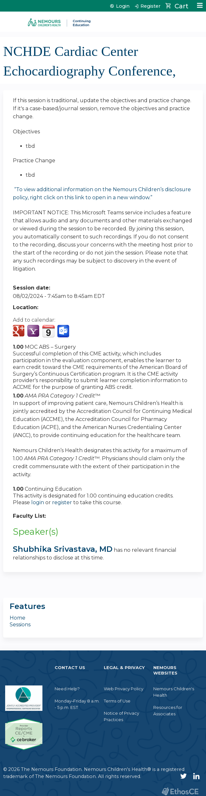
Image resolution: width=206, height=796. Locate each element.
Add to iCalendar (48, 331)
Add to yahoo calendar (33, 331)
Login (123, 6)
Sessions (20, 625)
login (37, 502)
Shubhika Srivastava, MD (62, 549)
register (62, 502)
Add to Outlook (63, 331)
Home (17, 618)
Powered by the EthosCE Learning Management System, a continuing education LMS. (180, 791)
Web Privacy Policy (123, 688)
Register (150, 6)
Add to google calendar (19, 331)
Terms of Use (117, 700)
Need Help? (67, 688)
